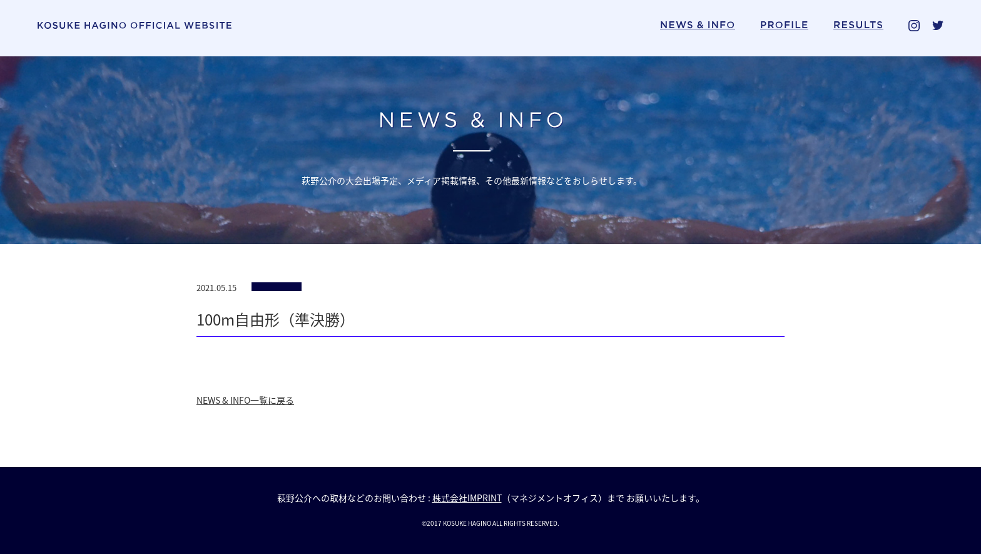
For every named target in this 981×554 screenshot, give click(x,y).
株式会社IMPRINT (467, 497)
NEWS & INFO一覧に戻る (245, 400)
